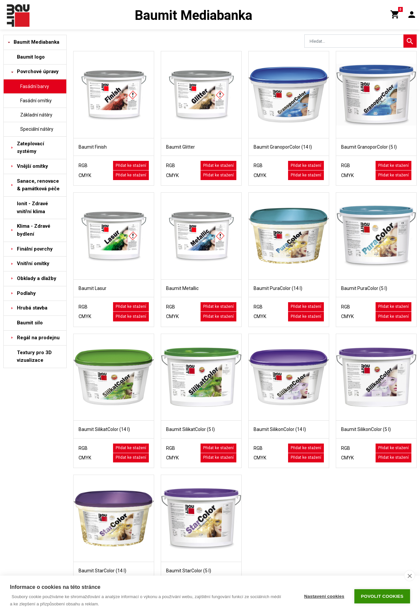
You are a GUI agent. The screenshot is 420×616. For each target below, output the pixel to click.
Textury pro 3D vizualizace (34, 356)
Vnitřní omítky (33, 263)
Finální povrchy (35, 249)
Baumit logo (31, 57)
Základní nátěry (36, 115)
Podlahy (26, 293)
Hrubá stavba (32, 308)
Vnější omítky (32, 166)
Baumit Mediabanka (36, 42)
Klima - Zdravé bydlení (33, 230)
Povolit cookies (382, 595)
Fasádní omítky (36, 100)
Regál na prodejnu (38, 338)
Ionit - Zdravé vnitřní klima (32, 207)
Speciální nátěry (36, 129)
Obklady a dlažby (36, 278)
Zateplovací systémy (30, 148)
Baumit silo (30, 323)
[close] (409, 575)
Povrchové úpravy (38, 71)
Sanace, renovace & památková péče (38, 185)
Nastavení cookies (324, 595)
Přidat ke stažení (131, 165)
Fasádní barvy (34, 86)
